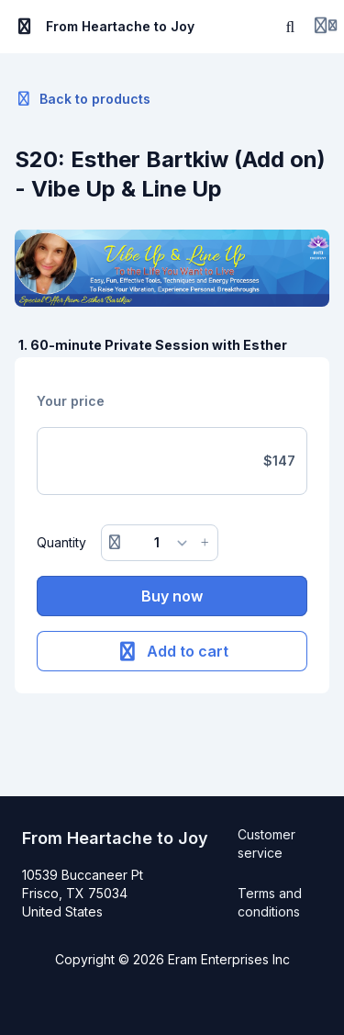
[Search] (290, 26)
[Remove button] (115, 542)
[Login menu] (326, 26)
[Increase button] (204, 542)
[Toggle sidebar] (24, 26)
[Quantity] (160, 542)
